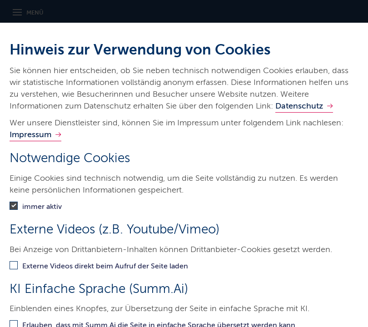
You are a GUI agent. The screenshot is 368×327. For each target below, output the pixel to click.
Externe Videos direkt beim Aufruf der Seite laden (105, 266)
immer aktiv (42, 206)
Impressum (30, 134)
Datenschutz (299, 106)
